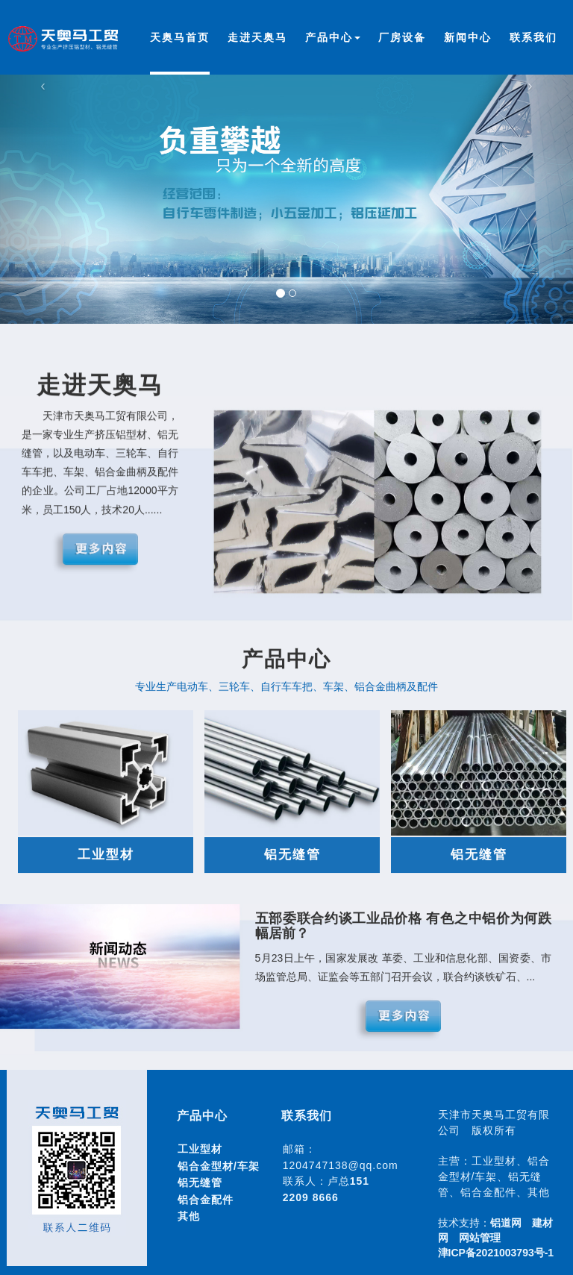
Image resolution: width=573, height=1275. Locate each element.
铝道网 (506, 1223)
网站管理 (480, 1238)
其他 (189, 1216)
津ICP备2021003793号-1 (496, 1253)
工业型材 (200, 1149)
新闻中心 (468, 37)
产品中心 (332, 37)
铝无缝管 (200, 1182)
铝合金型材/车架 (219, 1166)
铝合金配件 (206, 1200)
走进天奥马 (257, 37)
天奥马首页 (180, 37)
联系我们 (533, 37)
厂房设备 (402, 37)
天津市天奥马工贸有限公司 (67, 42)
